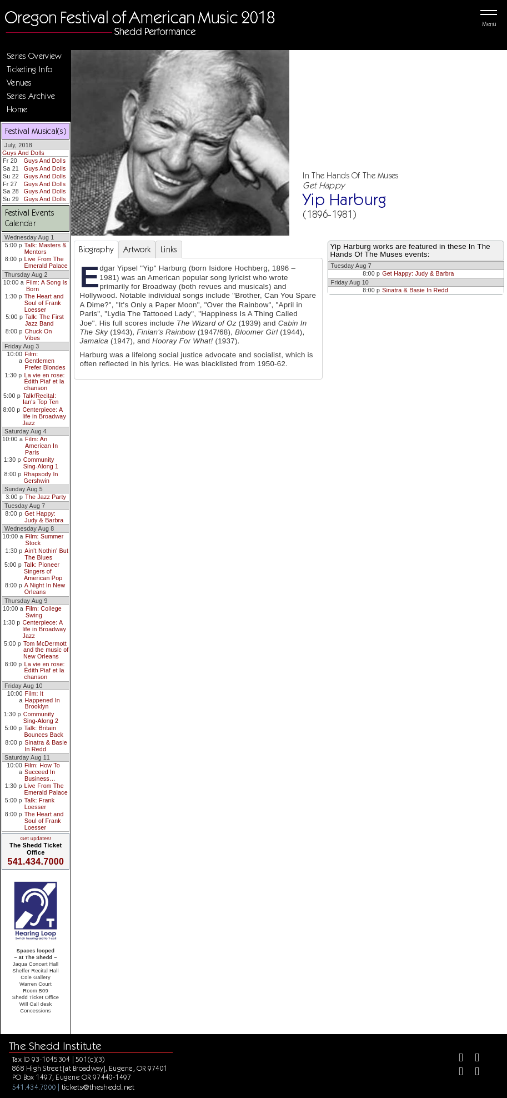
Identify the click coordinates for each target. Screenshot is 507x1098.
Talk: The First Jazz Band (44, 320)
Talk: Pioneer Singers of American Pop (43, 571)
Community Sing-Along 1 (41, 463)
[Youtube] (472, 1073)
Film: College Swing (44, 611)
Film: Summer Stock (45, 539)
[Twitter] (472, 1059)
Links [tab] (168, 249)
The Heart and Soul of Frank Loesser (44, 302)
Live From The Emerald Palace (46, 262)
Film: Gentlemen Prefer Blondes (44, 360)
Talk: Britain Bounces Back (43, 731)
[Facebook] (456, 1059)
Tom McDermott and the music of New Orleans (46, 650)
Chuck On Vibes (38, 334)
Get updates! (35, 838)
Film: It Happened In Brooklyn (42, 700)
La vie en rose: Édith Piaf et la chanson (44, 381)
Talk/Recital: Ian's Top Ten (41, 399)
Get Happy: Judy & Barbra (43, 516)
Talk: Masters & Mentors (45, 248)
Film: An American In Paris (41, 445)
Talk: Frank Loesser (39, 803)
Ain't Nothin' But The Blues (46, 554)
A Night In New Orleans (44, 588)
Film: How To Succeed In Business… (42, 771)
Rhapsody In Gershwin (41, 477)
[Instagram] (456, 1073)
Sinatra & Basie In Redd (45, 745)
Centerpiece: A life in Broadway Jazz (44, 416)
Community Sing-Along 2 (41, 717)
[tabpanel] (198, 318)
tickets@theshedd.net (98, 1086)
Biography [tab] (96, 249)
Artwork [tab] (136, 249)
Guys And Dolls (23, 152)
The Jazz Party (45, 496)
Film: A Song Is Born (46, 285)
